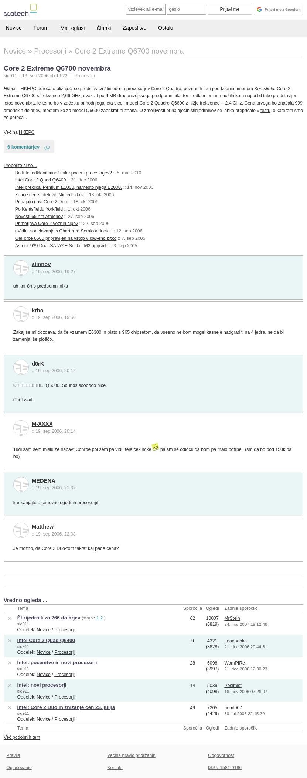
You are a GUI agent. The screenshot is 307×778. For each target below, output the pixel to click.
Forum (41, 28)
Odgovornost (221, 755)
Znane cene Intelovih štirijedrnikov (49, 194)
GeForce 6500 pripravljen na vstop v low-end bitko (65, 238)
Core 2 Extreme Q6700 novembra (57, 68)
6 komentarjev (23, 147)
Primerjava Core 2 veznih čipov (46, 223)
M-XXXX (42, 424)
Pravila (13, 755)
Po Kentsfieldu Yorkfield (39, 209)
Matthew (43, 527)
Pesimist (233, 685)
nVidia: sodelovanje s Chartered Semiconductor (63, 231)
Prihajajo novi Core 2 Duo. (41, 201)
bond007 (233, 707)
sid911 (23, 624)
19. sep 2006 (35, 75)
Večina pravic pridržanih (131, 755)
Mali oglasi (72, 28)
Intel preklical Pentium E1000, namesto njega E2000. (68, 187)
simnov (41, 264)
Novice (14, 28)
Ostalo (165, 28)
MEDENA (43, 481)
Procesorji (85, 75)
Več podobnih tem (22, 737)
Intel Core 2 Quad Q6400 (40, 180)
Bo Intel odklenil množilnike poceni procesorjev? (63, 173)
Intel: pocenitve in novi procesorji (57, 662)
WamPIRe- (235, 663)
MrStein (232, 618)
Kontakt (115, 767)
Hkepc (10, 88)
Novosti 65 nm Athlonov (39, 216)
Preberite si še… (20, 165)
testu (265, 110)
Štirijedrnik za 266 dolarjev (49, 618)
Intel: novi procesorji (41, 685)
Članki (103, 28)
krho (38, 310)
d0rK (38, 364)
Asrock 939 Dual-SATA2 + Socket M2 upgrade (61, 245)
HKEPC (28, 88)
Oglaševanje (18, 767)
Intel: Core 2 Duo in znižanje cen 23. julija (66, 707)
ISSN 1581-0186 (225, 767)
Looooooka (235, 640)
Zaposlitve (134, 28)
